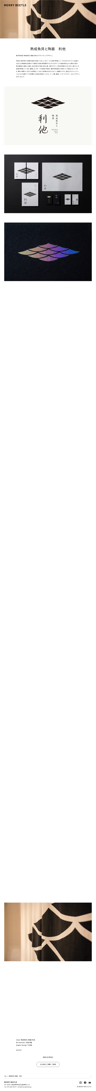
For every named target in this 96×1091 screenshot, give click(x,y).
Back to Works (48, 1057)
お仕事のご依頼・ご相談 (48, 1064)
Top (5, 1076)
